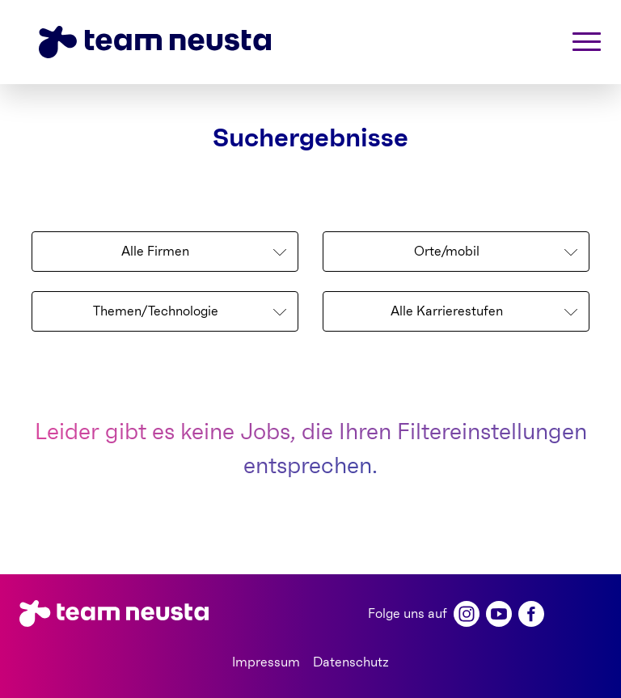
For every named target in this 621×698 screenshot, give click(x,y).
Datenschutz (351, 662)
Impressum (266, 662)
